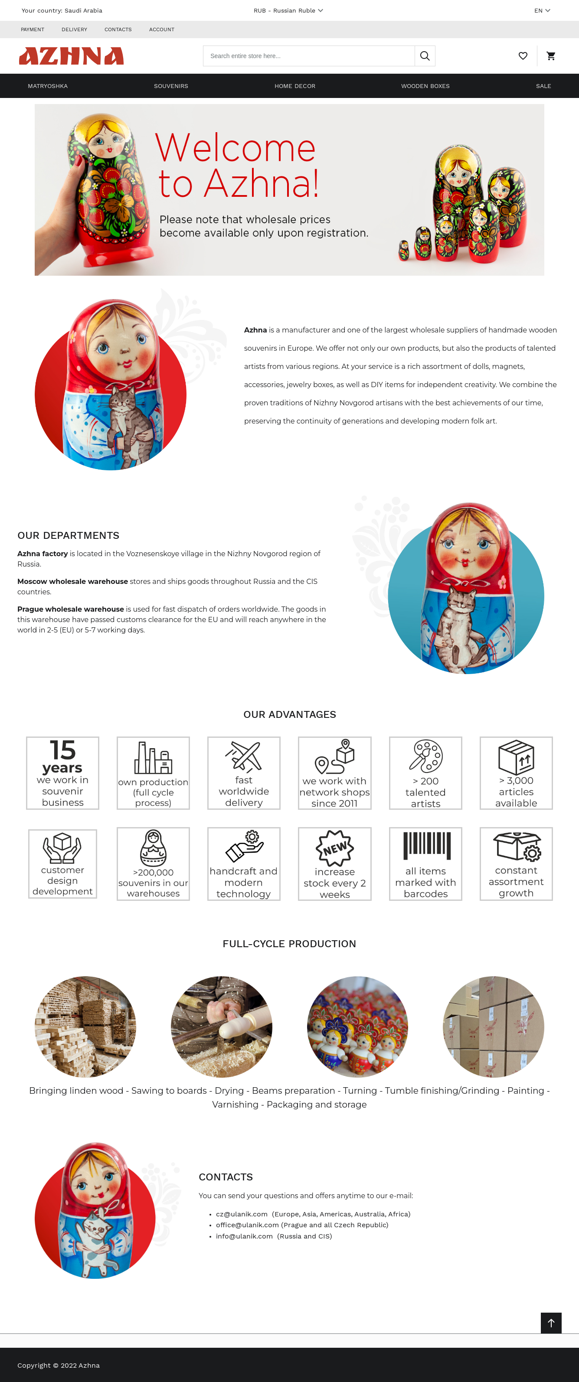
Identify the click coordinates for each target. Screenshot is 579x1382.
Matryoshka (48, 84)
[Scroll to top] (551, 1322)
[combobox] (321, 55)
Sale (543, 84)
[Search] (426, 55)
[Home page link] (72, 55)
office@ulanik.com (247, 1224)
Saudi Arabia (83, 10)
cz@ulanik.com (242, 1213)
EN (543, 10)
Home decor (295, 84)
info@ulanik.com (244, 1235)
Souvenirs (171, 84)
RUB (290, 10)
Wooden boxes (425, 84)
